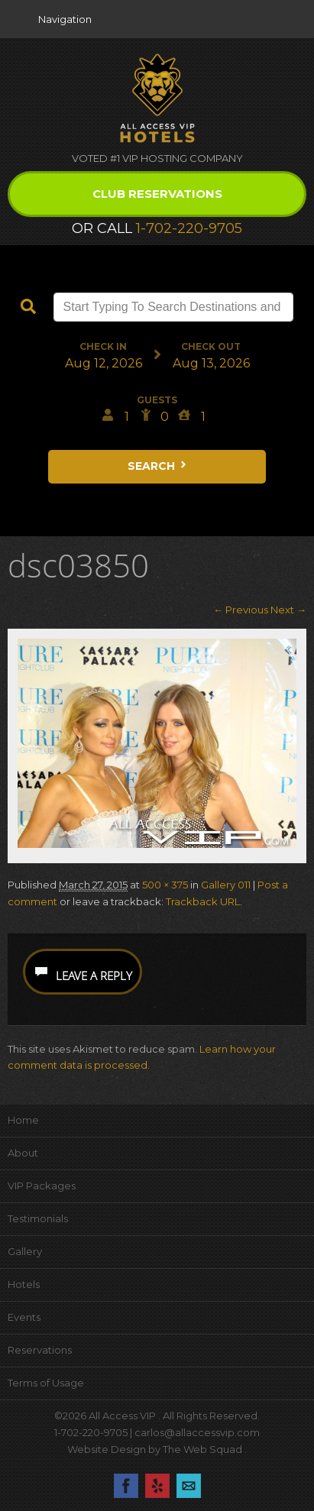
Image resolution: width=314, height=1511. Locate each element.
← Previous (240, 609)
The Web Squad (203, 1449)
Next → (288, 609)
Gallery (25, 1251)
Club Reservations (157, 193)
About (23, 1153)
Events (24, 1317)
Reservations (40, 1350)
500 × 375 (165, 884)
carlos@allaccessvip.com (197, 1432)
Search (158, 466)
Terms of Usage (46, 1383)
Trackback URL (203, 901)
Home (23, 1120)
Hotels (24, 1284)
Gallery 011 (226, 884)
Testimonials (38, 1218)
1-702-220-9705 (189, 228)
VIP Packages (42, 1185)
